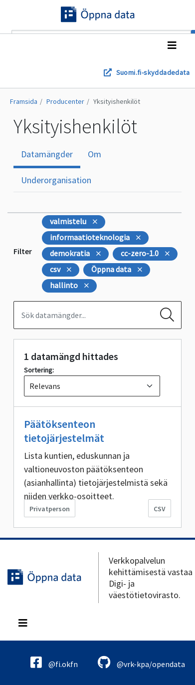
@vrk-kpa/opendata (141, 662)
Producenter (65, 101)
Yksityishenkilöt (116, 101)
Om (94, 154)
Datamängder (47, 154)
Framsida (23, 101)
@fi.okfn (54, 662)
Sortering (38, 369)
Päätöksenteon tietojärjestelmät (64, 431)
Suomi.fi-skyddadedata (153, 72)
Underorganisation (56, 180)
